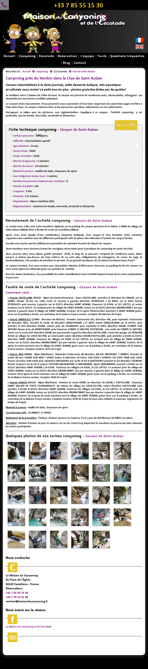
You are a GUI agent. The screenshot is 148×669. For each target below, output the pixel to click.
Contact (80, 63)
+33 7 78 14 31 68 (17, 597)
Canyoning (27, 56)
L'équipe (87, 56)
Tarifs (102, 56)
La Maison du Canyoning (22, 575)
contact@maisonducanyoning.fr (27, 601)
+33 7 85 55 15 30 (78, 5)
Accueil (9, 56)
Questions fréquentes (127, 56)
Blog (66, 63)
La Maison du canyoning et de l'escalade (28, 626)
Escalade (46, 56)
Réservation (67, 56)
